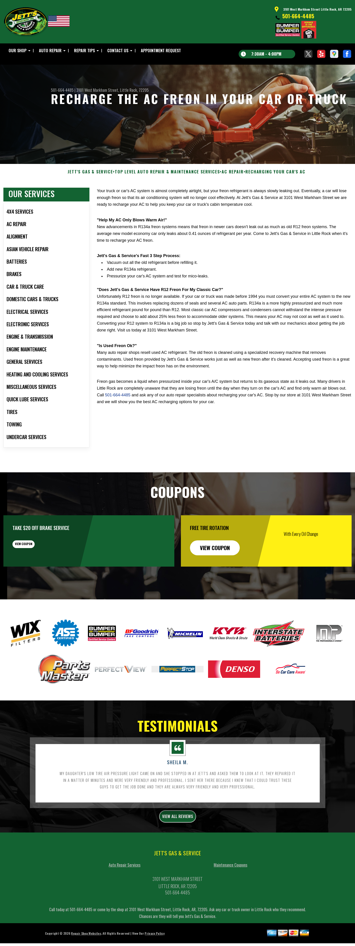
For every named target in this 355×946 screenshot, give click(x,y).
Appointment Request (161, 50)
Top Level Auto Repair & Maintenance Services (167, 193)
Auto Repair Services (124, 889)
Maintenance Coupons (230, 889)
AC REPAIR (232, 193)
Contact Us (117, 50)
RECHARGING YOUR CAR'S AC (275, 193)
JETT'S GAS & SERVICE (90, 193)
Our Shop (17, 50)
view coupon (37, 570)
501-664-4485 (298, 16)
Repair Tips (84, 50)
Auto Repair (50, 50)
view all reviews (177, 839)
